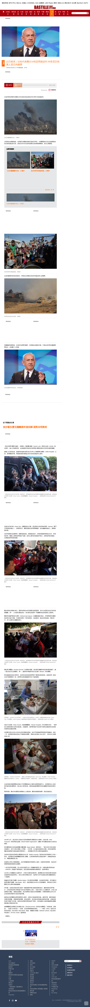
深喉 (31, 961)
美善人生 (61, 3)
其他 (67, 13)
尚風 (10, 979)
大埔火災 (8, 13)
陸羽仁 (32, 969)
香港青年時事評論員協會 (16, 975)
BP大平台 (12, 3)
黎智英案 (14, 13)
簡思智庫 (54, 983)
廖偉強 (32, 981)
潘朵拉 (10, 983)
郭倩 (31, 965)
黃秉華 (32, 975)
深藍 (52, 963)
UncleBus (54, 985)
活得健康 (11, 988)
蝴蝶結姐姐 (33, 992)
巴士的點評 (12, 963)
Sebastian (54, 967)
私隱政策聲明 (71, 970)
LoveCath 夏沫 (34, 973)
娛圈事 (41, 3)
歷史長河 (68, 3)
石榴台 (24, 3)
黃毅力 (32, 971)
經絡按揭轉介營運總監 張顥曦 (38, 988)
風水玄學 (54, 973)
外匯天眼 (11, 969)
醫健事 (47, 13)
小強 (52, 971)
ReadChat (54, 988)
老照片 (10, 985)
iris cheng (54, 992)
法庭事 (26, 13)
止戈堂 (53, 969)
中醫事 (42, 13)
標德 (31, 994)
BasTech (80, 3)
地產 (34, 13)
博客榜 (63, 13)
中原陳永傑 (54, 986)
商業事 (38, 13)
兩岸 (55, 13)
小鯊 (10, 971)
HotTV (86, 3)
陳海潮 (32, 991)
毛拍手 (53, 961)
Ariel (10, 961)
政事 (18, 13)
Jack (10, 977)
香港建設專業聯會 (14, 965)
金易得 (32, 979)
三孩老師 (11, 981)
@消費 (59, 13)
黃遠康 (32, 977)
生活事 (74, 3)
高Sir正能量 (54, 965)
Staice (32, 983)
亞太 (37, 3)
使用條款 (69, 967)
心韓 (46, 3)
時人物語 (32, 967)
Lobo (52, 975)
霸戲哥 (10, 973)
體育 (55, 3)
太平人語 (54, 977)
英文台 (18, 3)
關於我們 (69, 975)
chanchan (11, 994)
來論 (52, 991)
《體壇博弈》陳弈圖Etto (16, 986)
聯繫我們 (69, 972)
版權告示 (69, 965)
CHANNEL (31, 3)
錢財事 (30, 13)
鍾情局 (10, 967)
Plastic (50, 3)
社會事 (21, 13)
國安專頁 (5, 3)
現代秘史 (32, 963)
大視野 (51, 13)
